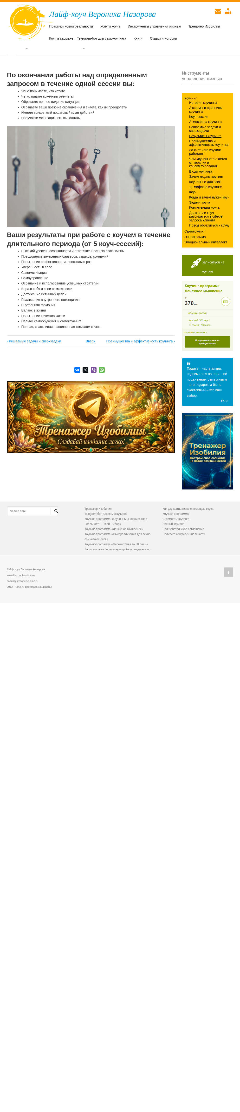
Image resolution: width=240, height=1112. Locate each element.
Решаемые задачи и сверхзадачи (205, 153)
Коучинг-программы (175, 538)
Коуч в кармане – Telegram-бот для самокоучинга (87, 39)
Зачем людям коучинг (206, 201)
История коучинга (203, 127)
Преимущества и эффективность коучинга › (140, 366)
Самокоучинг (194, 256)
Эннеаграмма (195, 262)
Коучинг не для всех (205, 206)
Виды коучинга (200, 196)
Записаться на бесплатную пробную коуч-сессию (117, 574)
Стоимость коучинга (175, 543)
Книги (138, 39)
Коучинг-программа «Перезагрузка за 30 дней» (116, 569)
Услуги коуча (110, 26)
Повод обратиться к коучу (209, 250)
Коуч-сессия (198, 141)
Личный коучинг (173, 549)
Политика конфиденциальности (183, 559)
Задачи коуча (199, 227)
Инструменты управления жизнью (154, 26)
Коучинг (190, 123)
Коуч (192, 217)
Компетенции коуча (204, 232)
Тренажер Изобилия (204, 26)
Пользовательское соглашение (183, 554)
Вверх (89, 366)
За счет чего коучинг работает (205, 176)
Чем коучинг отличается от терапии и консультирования (208, 187)
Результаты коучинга (205, 161)
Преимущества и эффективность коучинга (208, 167)
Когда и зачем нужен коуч (209, 222)
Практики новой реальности (71, 26)
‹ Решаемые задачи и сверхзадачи (34, 366)
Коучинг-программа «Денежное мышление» (113, 554)
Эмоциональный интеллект (205, 267)
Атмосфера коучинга (205, 147)
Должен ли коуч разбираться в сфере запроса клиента (205, 241)
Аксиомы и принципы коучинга (205, 134)
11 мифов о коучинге (205, 212)
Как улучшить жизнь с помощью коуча (188, 533)
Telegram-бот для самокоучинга (105, 538)
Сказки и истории (163, 39)
